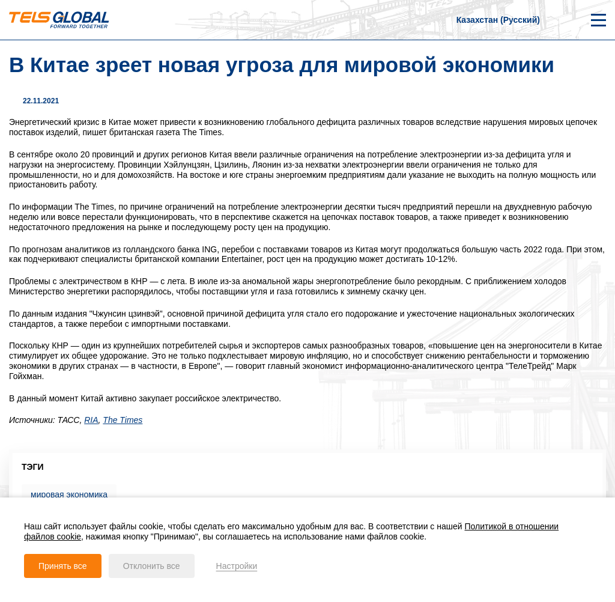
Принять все (62, 566)
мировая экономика (69, 494)
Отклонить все (151, 566)
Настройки (237, 566)
